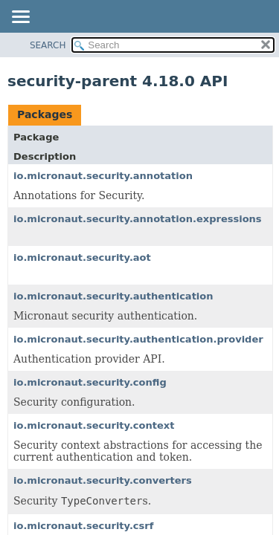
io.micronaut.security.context (93, 425)
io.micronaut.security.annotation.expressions (137, 218)
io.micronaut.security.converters (102, 480)
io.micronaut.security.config (90, 382)
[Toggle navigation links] (20, 17)
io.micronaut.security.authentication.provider (138, 339)
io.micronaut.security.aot (82, 257)
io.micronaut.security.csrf (83, 525)
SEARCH (48, 45)
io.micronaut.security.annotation (103, 175)
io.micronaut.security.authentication (113, 296)
